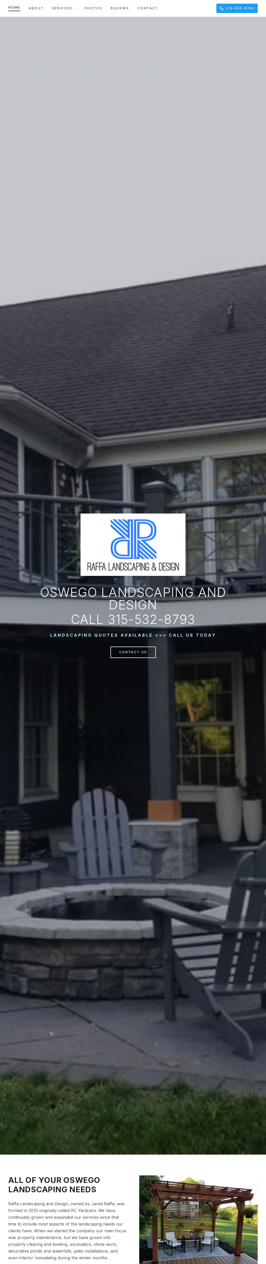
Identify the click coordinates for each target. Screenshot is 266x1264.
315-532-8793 (237, 8)
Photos (93, 8)
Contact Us (133, 652)
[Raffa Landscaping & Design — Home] (133, 545)
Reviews (120, 8)
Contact (147, 8)
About (36, 8)
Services (64, 8)
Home (14, 7)
